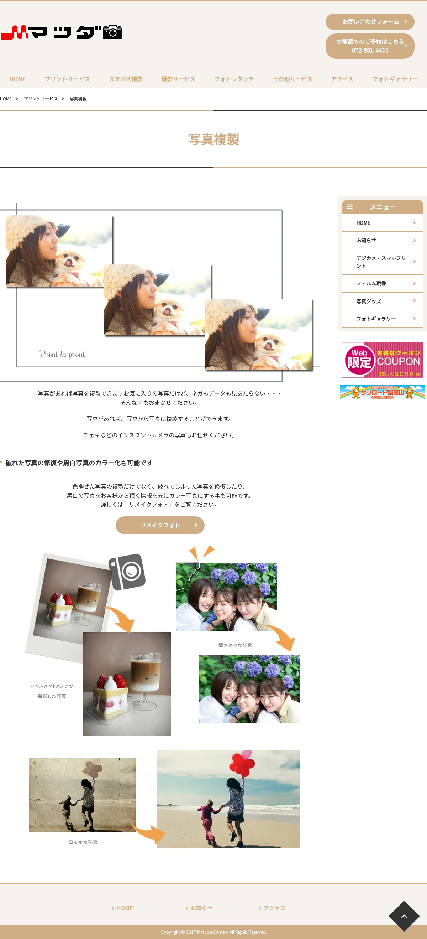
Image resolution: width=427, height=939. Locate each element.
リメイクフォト (160, 525)
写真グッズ (368, 301)
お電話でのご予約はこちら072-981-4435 (370, 46)
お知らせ (366, 240)
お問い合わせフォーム (370, 21)
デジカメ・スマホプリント (381, 262)
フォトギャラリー (395, 78)
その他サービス (292, 78)
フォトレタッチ (234, 78)
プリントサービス (67, 78)
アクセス (342, 78)
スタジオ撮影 (126, 78)
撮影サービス (178, 78)
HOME (17, 78)
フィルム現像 (371, 284)
